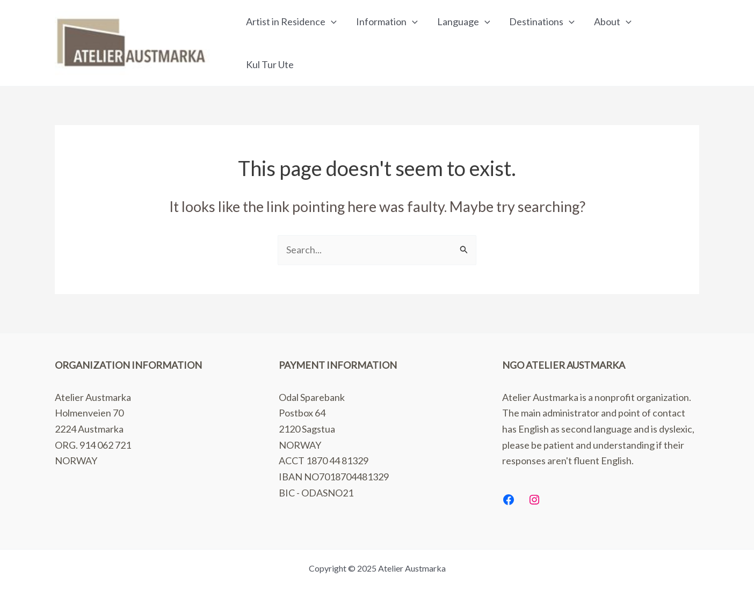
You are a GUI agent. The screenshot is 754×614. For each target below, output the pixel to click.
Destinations (542, 21)
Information (387, 21)
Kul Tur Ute (270, 64)
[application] (331, 21)
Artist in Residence (291, 21)
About (613, 21)
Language (463, 21)
